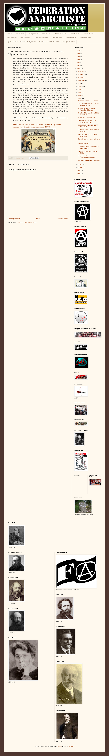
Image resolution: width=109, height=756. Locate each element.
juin (79, 89)
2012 (78, 174)
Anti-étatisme (46, 34)
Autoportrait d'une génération (86, 117)
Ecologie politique (68, 41)
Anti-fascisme (75, 34)
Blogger (71, 746)
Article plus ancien (62, 218)
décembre (81, 71)
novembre (81, 74)
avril (79, 95)
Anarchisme (20, 34)
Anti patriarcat (25, 38)
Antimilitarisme (89, 34)
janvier (80, 167)
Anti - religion (12, 38)
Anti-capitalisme (33, 34)
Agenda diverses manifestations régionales (21, 41)
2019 (78, 54)
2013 (78, 171)
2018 (78, 57)
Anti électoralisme (61, 34)
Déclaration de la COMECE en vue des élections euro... (88, 104)
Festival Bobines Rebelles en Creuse (89, 160)
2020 (78, 51)
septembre (81, 80)
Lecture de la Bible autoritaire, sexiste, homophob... (87, 121)
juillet (80, 86)
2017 (78, 60)
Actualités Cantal (85, 38)
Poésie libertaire (71, 38)
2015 (78, 66)
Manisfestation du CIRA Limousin (88, 101)
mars (80, 98)
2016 (78, 63)
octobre (80, 77)
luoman (59, 746)
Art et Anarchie (57, 38)
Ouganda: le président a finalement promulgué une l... (88, 147)
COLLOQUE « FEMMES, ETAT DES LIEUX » (88, 126)
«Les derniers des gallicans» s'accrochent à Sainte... (86, 109)
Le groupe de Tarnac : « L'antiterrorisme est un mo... (87, 156)
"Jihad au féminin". (83, 143)
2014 (78, 69)
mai (79, 92)
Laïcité (41, 41)
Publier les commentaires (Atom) (26, 222)
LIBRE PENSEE (53, 41)
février (80, 164)
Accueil (9, 34)
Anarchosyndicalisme (40, 38)
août (79, 83)
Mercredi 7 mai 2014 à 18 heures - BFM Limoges (88, 135)
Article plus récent (14, 218)
